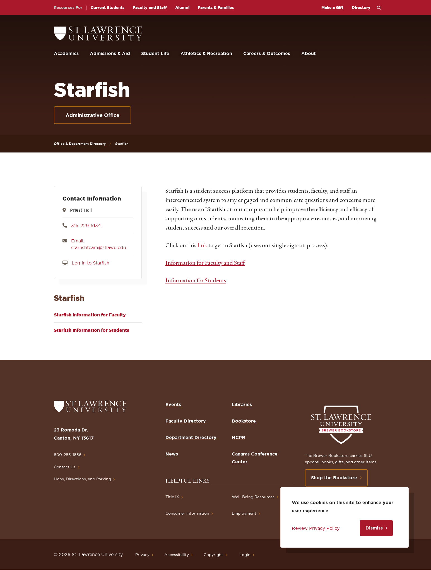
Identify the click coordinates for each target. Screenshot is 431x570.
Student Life (155, 53)
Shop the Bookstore (334, 477)
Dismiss (374, 527)
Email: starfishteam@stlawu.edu (98, 244)
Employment (244, 513)
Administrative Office (92, 115)
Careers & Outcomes (266, 53)
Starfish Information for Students (91, 330)
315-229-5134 (86, 225)
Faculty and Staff (150, 7)
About (308, 53)
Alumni (182, 7)
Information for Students (195, 280)
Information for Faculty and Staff (205, 263)
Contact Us (65, 467)
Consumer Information (187, 513)
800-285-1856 (67, 454)
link (202, 245)
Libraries (242, 404)
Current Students (107, 7)
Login (245, 554)
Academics (66, 53)
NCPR (238, 437)
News (171, 453)
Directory (361, 7)
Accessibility (176, 554)
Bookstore (244, 420)
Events (173, 404)
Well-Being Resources (253, 497)
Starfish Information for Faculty (90, 314)
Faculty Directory (185, 420)
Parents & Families (216, 7)
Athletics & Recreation (206, 53)
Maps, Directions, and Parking (82, 479)
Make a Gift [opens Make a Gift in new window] (332, 7)
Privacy (142, 554)
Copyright (213, 554)
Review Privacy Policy (315, 528)
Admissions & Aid (110, 53)
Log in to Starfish (90, 262)
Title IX (172, 497)
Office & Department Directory (80, 144)
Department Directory (190, 437)
